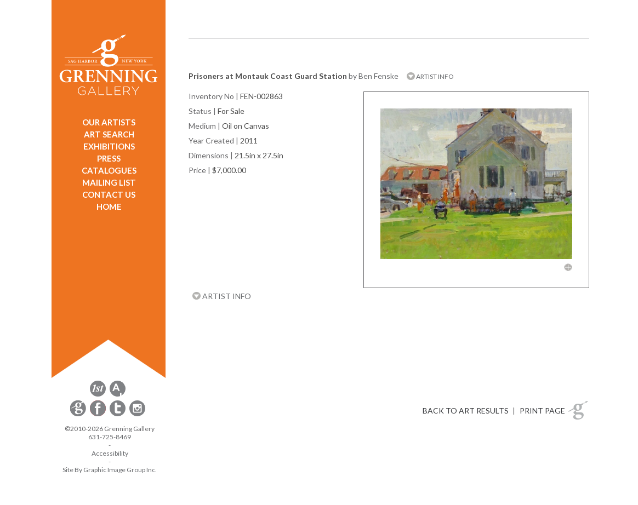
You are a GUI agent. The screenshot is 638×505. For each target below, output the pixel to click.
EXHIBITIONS (109, 146)
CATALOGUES (109, 170)
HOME (109, 206)
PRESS (109, 158)
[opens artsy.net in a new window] (118, 394)
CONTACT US (108, 194)
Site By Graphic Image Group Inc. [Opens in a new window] (109, 470)
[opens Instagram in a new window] (137, 414)
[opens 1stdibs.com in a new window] (98, 394)
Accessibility (110, 453)
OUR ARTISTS (108, 122)
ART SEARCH (109, 134)
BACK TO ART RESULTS (466, 410)
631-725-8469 (109, 437)
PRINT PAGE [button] (542, 410)
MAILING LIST (109, 182)
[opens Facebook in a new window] (99, 414)
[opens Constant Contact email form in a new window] (79, 414)
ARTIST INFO (430, 76)
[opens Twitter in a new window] (118, 414)
